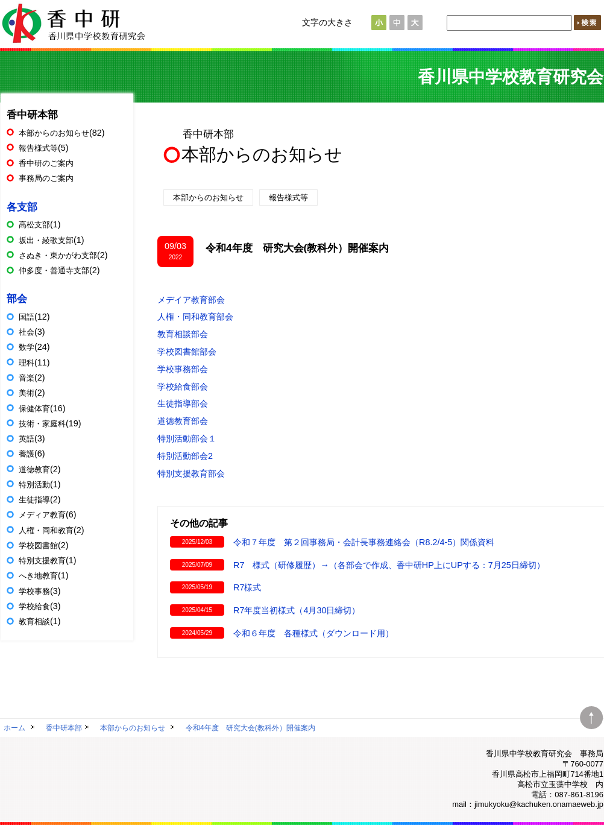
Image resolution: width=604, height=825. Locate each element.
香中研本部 (208, 134)
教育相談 (34, 621)
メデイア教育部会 (191, 300)
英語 (26, 438)
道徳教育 (34, 469)
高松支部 (34, 224)
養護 (26, 453)
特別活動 (34, 484)
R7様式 (247, 587)
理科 (26, 362)
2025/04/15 (197, 610)
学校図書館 (38, 545)
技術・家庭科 (42, 423)
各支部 (22, 207)
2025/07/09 (197, 564)
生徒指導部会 (182, 403)
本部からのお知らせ (261, 154)
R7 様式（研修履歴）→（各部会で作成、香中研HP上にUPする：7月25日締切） (389, 565)
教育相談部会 (182, 334)
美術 (26, 392)
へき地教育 (38, 575)
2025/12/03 (197, 542)
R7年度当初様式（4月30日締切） (296, 610)
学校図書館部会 (186, 351)
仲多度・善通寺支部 (54, 270)
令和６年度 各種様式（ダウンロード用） (313, 633)
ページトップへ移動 (591, 714)
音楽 (26, 377)
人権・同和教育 (46, 530)
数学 (26, 347)
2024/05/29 (197, 633)
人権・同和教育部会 (195, 316)
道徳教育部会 (182, 421)
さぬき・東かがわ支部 (58, 255)
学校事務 (34, 591)
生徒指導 (34, 499)
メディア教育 (42, 514)
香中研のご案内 (46, 163)
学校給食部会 (182, 386)
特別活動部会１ (186, 438)
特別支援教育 (42, 560)
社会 (26, 332)
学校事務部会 (182, 369)
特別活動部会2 (185, 456)
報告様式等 (288, 197)
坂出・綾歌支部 (46, 240)
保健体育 (34, 408)
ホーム (14, 728)
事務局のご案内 (46, 178)
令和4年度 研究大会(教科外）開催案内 (250, 728)
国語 (26, 316)
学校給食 (34, 606)
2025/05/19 (197, 587)
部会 (17, 298)
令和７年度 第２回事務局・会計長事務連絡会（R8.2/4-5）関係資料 (363, 542)
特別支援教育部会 (191, 473)
